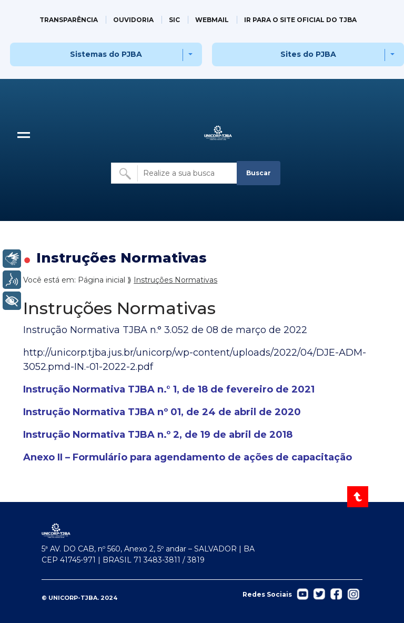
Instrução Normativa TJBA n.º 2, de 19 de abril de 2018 (157, 434)
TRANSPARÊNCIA (68, 20)
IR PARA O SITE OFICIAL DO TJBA (300, 20)
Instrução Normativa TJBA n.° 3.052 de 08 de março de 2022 (165, 330)
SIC (174, 20)
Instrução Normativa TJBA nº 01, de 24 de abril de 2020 (162, 412)
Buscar (258, 173)
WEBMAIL (212, 20)
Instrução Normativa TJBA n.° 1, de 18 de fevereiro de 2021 (169, 389)
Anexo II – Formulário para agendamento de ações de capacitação (187, 457)
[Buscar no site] (174, 173)
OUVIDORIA (133, 20)
